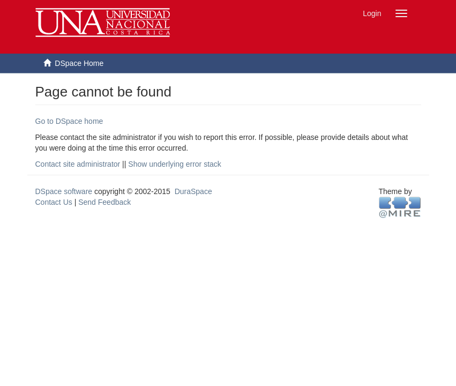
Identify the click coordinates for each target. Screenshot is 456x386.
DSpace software (64, 191)
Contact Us (53, 202)
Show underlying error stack (174, 164)
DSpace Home (79, 63)
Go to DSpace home (69, 121)
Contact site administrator (78, 164)
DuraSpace (193, 191)
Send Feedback (104, 202)
